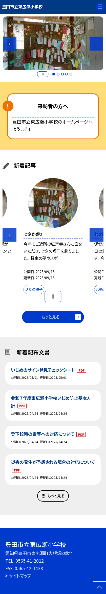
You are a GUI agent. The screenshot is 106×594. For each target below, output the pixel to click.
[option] (53, 43)
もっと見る (50, 317)
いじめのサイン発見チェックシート (43, 370)
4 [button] (66, 74)
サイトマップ (20, 575)
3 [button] (62, 74)
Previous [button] (9, 43)
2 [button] (58, 74)
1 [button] (53, 74)
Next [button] (96, 43)
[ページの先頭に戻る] (99, 588)
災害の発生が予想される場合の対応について (53, 462)
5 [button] (71, 74)
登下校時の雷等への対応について (43, 434)
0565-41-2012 (29, 561)
